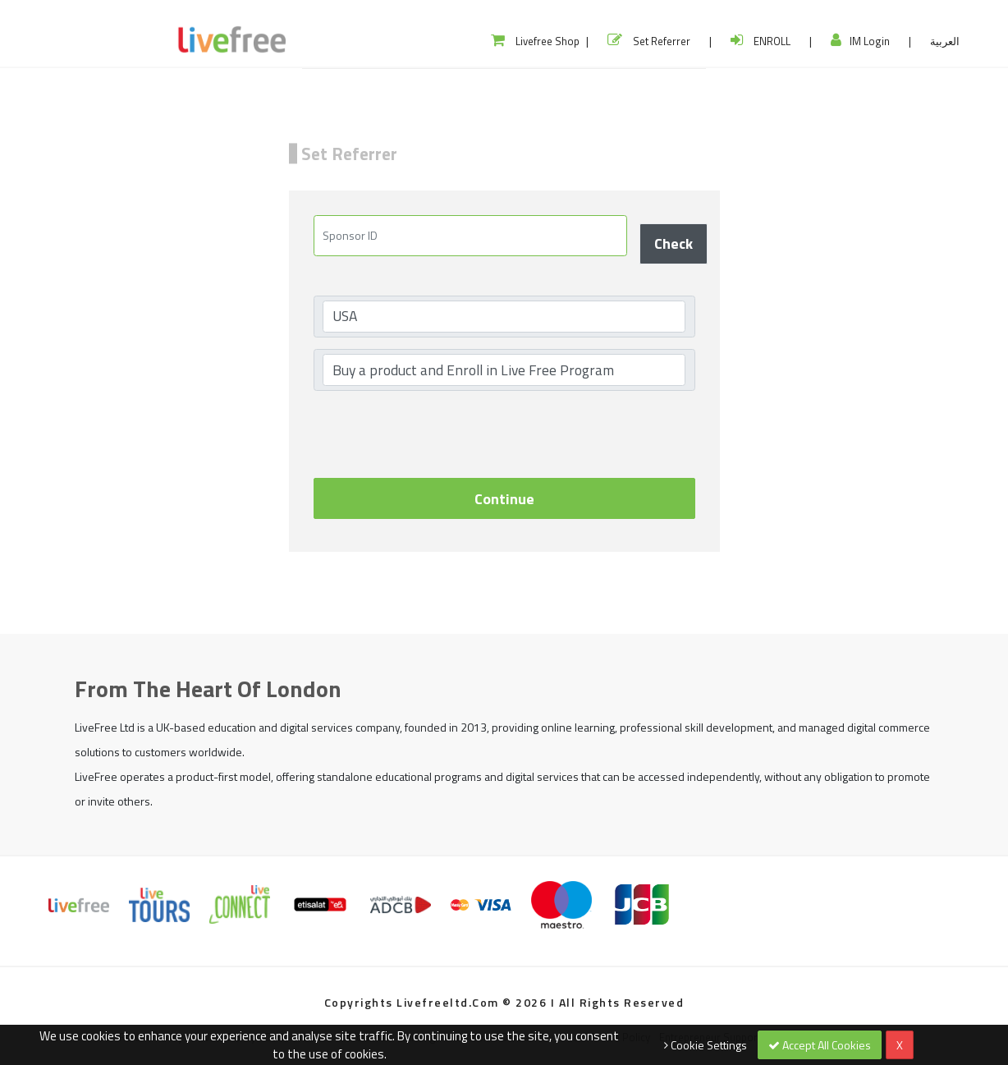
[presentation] (438, 434)
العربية (945, 41)
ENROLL (760, 41)
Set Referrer (648, 41)
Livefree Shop (535, 41)
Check (673, 243)
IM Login (860, 41)
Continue (504, 499)
